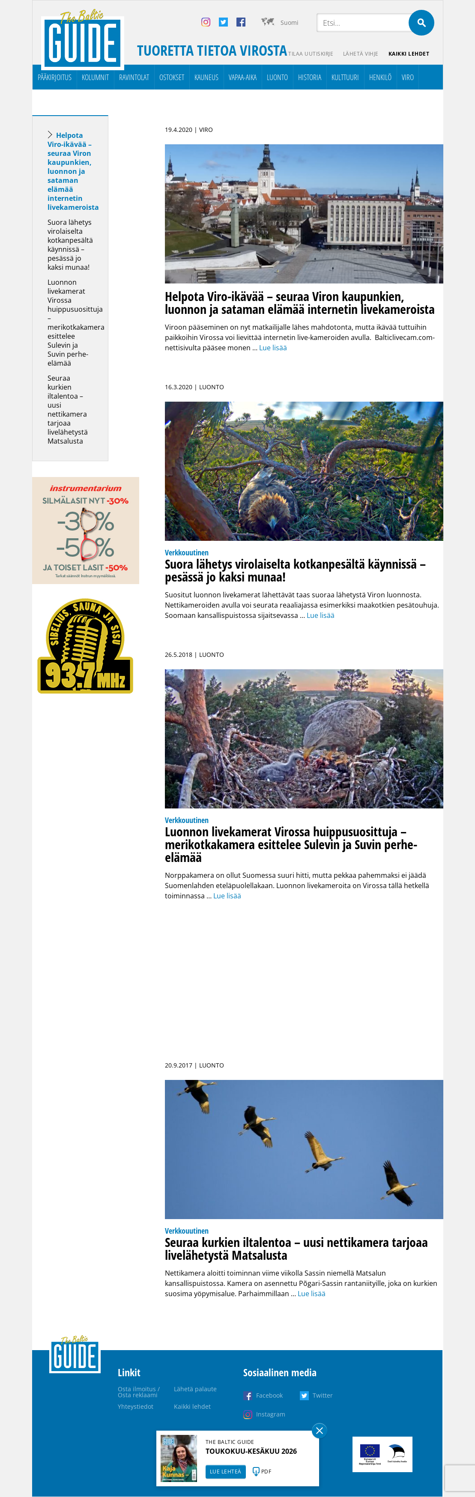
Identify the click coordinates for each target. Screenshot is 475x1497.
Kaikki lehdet (408, 53)
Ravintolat (134, 77)
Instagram (270, 1415)
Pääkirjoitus (55, 77)
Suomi (290, 22)
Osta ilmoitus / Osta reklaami (139, 1392)
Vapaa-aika (243, 77)
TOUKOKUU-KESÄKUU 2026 (251, 1451)
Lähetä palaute (195, 1389)
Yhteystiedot (135, 1407)
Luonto (277, 77)
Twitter (323, 1396)
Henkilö (380, 77)
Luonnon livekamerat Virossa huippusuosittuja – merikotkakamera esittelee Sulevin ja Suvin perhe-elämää (76, 323)
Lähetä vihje (360, 53)
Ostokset (171, 77)
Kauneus (206, 77)
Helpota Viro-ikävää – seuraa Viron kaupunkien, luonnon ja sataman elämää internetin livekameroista (73, 171)
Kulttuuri (345, 77)
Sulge (319, 1430)
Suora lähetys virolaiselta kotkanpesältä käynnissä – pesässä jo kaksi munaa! (70, 245)
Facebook (269, 1396)
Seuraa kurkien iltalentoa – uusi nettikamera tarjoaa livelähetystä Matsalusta (68, 410)
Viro (408, 77)
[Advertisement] (85, 846)
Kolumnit (95, 77)
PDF (266, 1471)
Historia (309, 77)
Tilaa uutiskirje (309, 53)
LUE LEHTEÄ (226, 1471)
